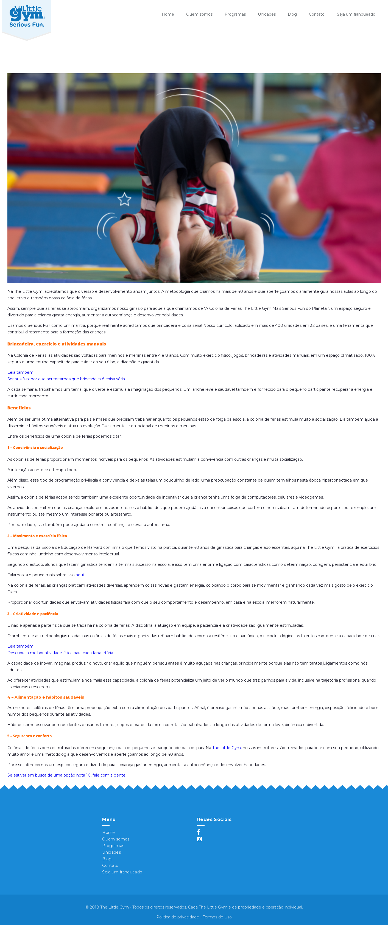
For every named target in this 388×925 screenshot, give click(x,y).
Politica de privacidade (177, 917)
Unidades (267, 14)
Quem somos (199, 14)
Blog (292, 14)
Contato (317, 14)
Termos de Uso (217, 917)
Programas (235, 14)
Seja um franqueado (356, 14)
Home (168, 14)
